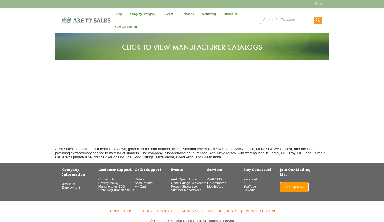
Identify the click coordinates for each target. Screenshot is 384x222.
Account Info (135, 170)
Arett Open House (181, 166)
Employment (52, 170)
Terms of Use (121, 198)
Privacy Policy (95, 170)
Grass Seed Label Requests (209, 198)
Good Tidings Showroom (185, 170)
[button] (337, 14)
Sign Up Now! (309, 170)
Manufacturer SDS (98, 173)
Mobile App (217, 173)
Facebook (258, 166)
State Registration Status (102, 177)
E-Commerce (218, 170)
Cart (337, 4)
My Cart (132, 173)
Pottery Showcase (181, 173)
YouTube (257, 173)
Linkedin (257, 177)
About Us (49, 166)
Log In (325, 4)
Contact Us (93, 166)
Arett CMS (216, 166)
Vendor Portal (261, 198)
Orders (131, 166)
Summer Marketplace (183, 177)
